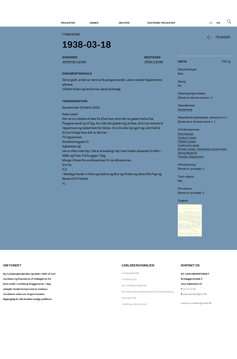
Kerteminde (185, 110)
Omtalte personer (188, 129)
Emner (94, 23)
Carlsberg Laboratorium (134, 304)
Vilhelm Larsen (187, 141)
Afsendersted (186, 105)
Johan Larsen (153, 62)
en (218, 23)
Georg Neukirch (187, 153)
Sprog (181, 81)
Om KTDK (124, 23)
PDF (224, 62)
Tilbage (222, 37)
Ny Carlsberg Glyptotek (134, 285)
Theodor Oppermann (191, 157)
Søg (229, 21)
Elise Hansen (186, 134)
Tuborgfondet (129, 298)
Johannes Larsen (74, 62)
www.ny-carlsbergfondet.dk (196, 303)
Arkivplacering (186, 164)
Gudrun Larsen (187, 138)
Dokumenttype (187, 69)
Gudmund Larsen (188, 145)
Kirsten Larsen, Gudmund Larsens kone (202, 149)
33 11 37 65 (189, 289)
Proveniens (185, 189)
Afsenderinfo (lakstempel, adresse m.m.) (202, 117)
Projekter (68, 23)
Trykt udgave (186, 176)
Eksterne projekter (161, 23)
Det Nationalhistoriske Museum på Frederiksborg (148, 292)
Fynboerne (27, 13)
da (211, 23)
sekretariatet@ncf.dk (195, 294)
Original (182, 201)
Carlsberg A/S (129, 279)
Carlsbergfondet (130, 273)
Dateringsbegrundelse (191, 93)
